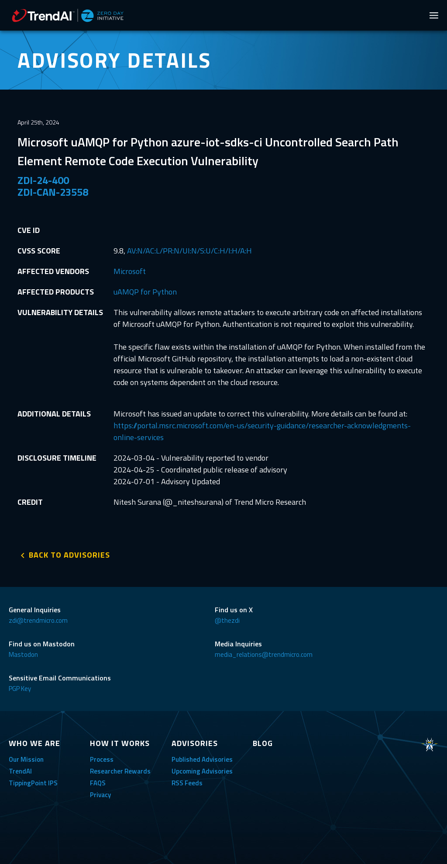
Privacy (100, 795)
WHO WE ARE (34, 743)
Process (101, 759)
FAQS (98, 783)
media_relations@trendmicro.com (264, 654)
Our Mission (26, 759)
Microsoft (129, 271)
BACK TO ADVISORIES (69, 555)
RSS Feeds (187, 783)
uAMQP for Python (145, 292)
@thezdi (227, 620)
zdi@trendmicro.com (38, 620)
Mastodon (23, 654)
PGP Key (20, 689)
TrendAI (20, 771)
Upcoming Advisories (202, 771)
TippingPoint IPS (33, 783)
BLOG (263, 743)
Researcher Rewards (120, 771)
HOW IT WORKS (120, 743)
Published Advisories (202, 759)
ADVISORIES (195, 743)
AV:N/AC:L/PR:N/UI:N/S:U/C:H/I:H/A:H (189, 251)
